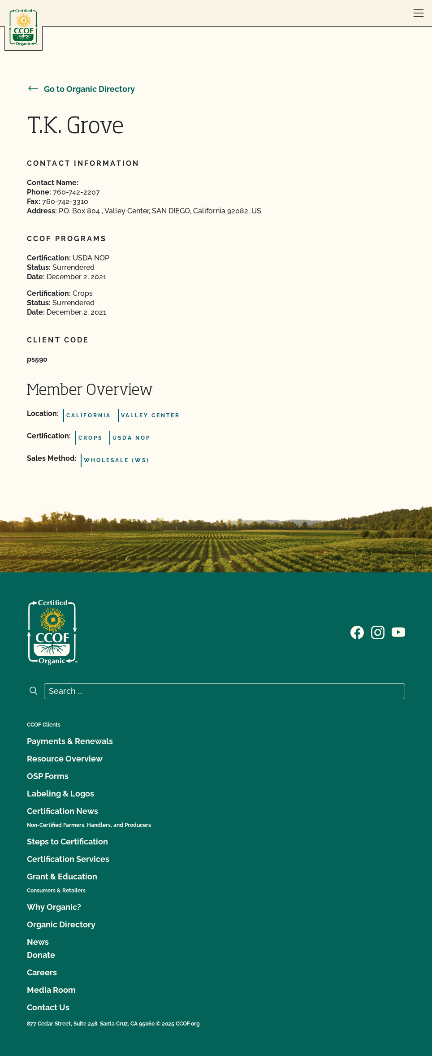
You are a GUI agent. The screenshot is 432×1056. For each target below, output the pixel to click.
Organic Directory (61, 924)
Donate (41, 955)
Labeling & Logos (60, 793)
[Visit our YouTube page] (398, 631)
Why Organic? (54, 907)
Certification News (62, 811)
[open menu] (419, 13)
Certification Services (68, 859)
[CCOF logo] (23, 27)
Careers (42, 972)
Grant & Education (62, 876)
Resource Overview (65, 758)
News (38, 942)
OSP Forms (48, 776)
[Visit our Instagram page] (377, 631)
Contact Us (48, 1007)
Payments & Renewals (70, 741)
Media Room (51, 990)
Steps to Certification (67, 841)
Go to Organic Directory (81, 89)
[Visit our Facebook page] (357, 631)
